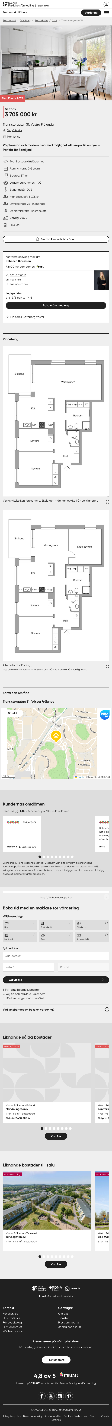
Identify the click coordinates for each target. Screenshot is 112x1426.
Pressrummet (66, 1322)
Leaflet (79, 777)
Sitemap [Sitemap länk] (95, 1416)
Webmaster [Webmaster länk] (81, 1416)
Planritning (13, 136)
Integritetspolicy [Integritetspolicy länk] (12, 1416)
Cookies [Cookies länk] (68, 1416)
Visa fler (56, 1136)
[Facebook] (42, 1396)
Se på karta (14, 130)
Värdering (91, 12)
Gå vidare (15, 979)
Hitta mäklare (11, 1318)
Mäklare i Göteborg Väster (27, 317)
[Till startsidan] (26, 4)
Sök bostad (9, 12)
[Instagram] (60, 1396)
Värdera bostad (13, 1331)
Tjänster (63, 1318)
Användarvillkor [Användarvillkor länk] (53, 1416)
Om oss (63, 1313)
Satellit (12, 713)
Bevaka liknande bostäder (56, 238)
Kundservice (10, 1313)
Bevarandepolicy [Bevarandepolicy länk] (33, 1416)
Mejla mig (15, 279)
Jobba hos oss (67, 1327)
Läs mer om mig (19, 284)
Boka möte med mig (56, 305)
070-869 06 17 (18, 275)
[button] (106, 13)
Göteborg (25, 20)
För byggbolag (12, 1322)
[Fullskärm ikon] (107, 502)
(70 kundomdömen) (22, 266)
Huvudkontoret (12, 1327)
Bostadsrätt (41, 20)
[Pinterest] (69, 1396)
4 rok (54, 20)
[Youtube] (51, 1396)
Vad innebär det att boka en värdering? (29, 1009)
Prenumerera (56, 1360)
